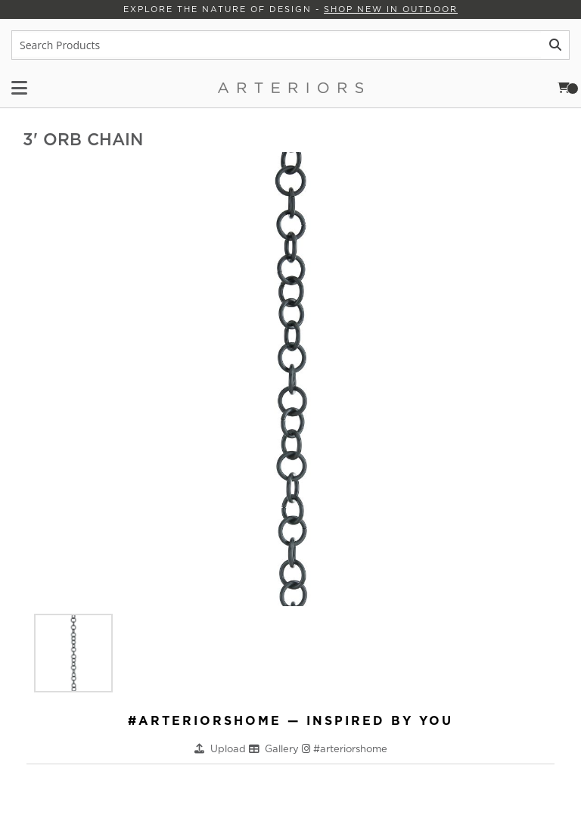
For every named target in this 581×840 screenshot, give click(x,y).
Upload (229, 748)
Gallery (283, 748)
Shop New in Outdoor (391, 9)
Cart (568, 87)
